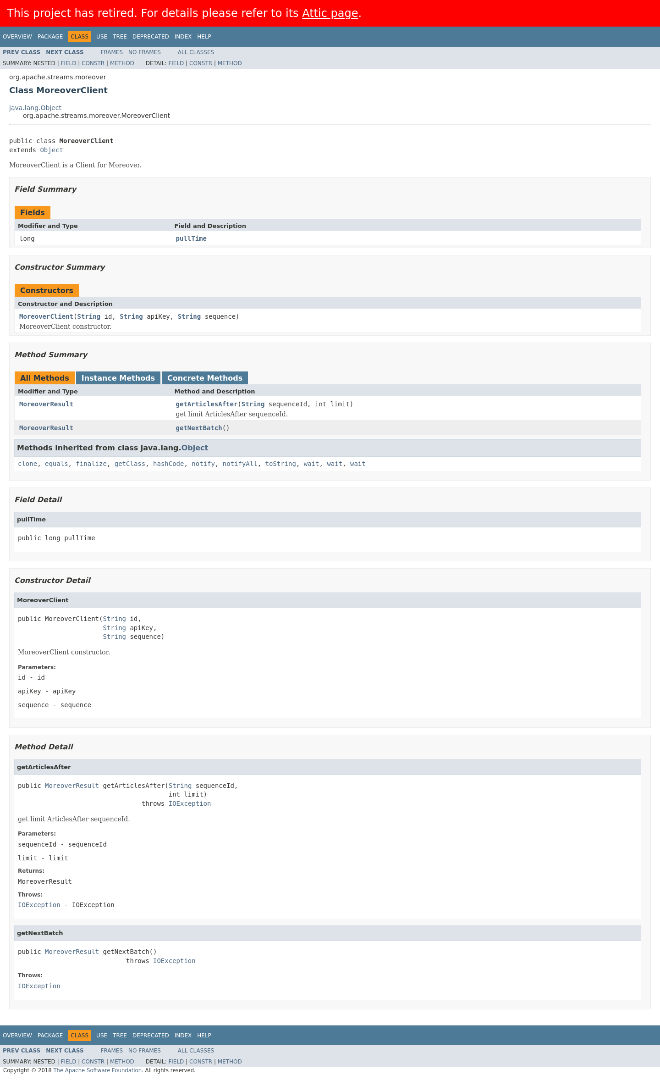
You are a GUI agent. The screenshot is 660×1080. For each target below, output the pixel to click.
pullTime (191, 238)
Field (68, 63)
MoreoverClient (46, 316)
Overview (17, 36)
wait (311, 463)
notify (203, 463)
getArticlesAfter (207, 404)
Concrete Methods (204, 378)
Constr (93, 63)
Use (101, 36)
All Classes (196, 52)
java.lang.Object (35, 107)
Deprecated (150, 36)
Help (204, 36)
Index (183, 36)
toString (280, 463)
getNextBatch (199, 428)
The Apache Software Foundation (97, 1070)
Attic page (330, 13)
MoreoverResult (46, 404)
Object (51, 150)
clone (27, 463)
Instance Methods (118, 378)
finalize (91, 463)
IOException (190, 803)
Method (122, 63)
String (88, 316)
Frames (112, 52)
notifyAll (240, 463)
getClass (130, 463)
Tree (120, 36)
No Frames (144, 52)
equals (56, 463)
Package (50, 36)
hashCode (168, 463)
